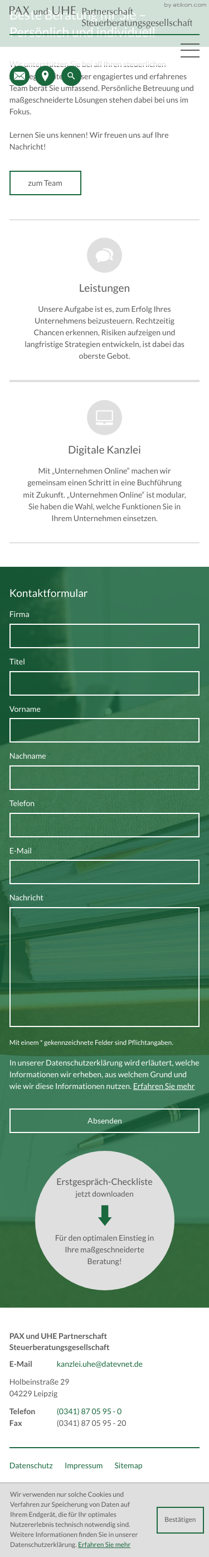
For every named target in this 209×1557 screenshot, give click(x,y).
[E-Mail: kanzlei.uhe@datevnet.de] (19, 76)
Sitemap (128, 1465)
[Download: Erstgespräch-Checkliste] (104, 1220)
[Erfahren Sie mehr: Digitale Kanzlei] (104, 462)
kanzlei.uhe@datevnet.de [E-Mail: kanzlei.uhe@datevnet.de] (100, 1364)
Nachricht (28, 897)
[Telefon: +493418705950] (89, 1412)
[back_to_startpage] (100, 17)
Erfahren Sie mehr (164, 1086)
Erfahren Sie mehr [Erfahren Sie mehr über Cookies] (104, 1545)
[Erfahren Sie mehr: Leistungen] (104, 300)
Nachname (30, 755)
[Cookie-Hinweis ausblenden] (180, 1520)
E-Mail (23, 850)
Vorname (25, 709)
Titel (17, 661)
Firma (19, 614)
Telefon (22, 803)
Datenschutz (31, 1465)
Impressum (84, 1465)
